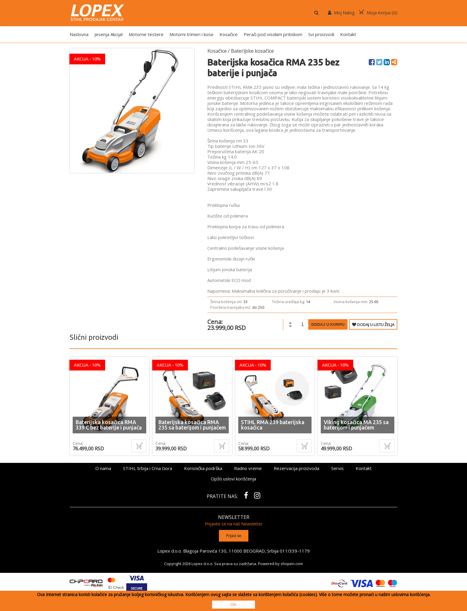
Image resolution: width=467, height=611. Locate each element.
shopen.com (292, 563)
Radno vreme (248, 468)
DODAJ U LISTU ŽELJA (373, 324)
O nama (103, 468)
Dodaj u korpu (328, 324)
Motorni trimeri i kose (191, 34)
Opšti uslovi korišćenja (233, 479)
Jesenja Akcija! (108, 34)
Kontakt (348, 34)
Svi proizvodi (321, 34)
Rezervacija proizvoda (296, 468)
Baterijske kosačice (252, 51)
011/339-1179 (295, 550)
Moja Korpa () (378, 12)
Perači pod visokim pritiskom (273, 34)
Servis (337, 468)
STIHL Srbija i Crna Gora (147, 468)
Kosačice (229, 34)
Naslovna (79, 34)
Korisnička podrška (203, 468)
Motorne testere (146, 34)
